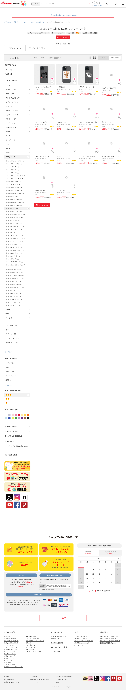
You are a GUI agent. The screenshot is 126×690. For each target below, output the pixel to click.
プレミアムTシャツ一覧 (11, 641)
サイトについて (78, 645)
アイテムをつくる (56, 632)
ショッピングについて (80, 636)
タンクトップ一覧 (9, 652)
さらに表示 (8, 352)
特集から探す (12, 455)
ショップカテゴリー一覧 (33, 652)
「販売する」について (80, 639)
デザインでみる (115, 57)
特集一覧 (28, 643)
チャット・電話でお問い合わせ (109, 636)
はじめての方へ (56, 651)
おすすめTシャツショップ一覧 (35, 641)
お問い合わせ (104, 632)
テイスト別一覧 (30, 647)
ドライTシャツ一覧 (10, 639)
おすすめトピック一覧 (32, 639)
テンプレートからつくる (58, 636)
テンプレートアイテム (36, 48)
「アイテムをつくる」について (83, 641)
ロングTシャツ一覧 (10, 654)
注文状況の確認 (98, 5)
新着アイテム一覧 (31, 636)
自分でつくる (55, 639)
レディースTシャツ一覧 (11, 643)
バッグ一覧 (7, 662)
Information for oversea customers (63, 15)
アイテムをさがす (9, 632)
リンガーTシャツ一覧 (10, 649)
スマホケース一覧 (9, 665)
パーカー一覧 (8, 660)
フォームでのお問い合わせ (108, 639)
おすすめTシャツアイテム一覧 (13, 667)
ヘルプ (63, 618)
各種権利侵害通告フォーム (108, 643)
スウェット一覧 (9, 658)
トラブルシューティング (81, 643)
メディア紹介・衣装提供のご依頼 (110, 641)
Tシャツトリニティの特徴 (59, 647)
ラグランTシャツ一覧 (10, 647)
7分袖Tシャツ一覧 (9, 656)
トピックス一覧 (30, 645)
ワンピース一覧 (9, 645)
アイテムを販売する (57, 643)
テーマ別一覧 (30, 649)
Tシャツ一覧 (8, 636)
